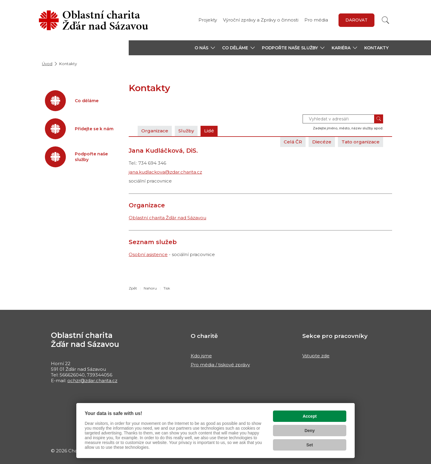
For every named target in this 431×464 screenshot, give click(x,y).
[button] (204, 47)
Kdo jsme (201, 356)
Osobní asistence (148, 254)
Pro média (316, 20)
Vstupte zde (316, 356)
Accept (310, 416)
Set (309, 444)
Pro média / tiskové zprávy (220, 364)
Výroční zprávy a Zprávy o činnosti (260, 20)
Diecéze (321, 142)
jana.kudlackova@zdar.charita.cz (165, 172)
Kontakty (376, 47)
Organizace (154, 131)
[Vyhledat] (385, 20)
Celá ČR (293, 142)
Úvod (47, 63)
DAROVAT (356, 20)
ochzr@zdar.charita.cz (92, 380)
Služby (186, 131)
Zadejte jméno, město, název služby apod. (348, 128)
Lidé (209, 131)
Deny (309, 430)
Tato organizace (361, 142)
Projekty (207, 20)
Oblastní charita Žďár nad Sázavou (167, 217)
